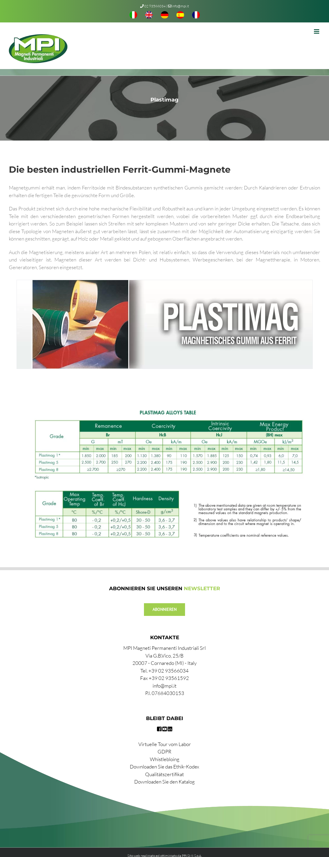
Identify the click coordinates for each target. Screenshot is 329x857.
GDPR (164, 751)
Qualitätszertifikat (164, 774)
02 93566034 (155, 6)
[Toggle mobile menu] (317, 31)
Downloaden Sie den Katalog (164, 782)
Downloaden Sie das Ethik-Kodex (164, 766)
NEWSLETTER (202, 588)
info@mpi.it (178, 6)
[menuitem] (133, 15)
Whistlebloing (164, 759)
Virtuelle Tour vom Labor (164, 744)
